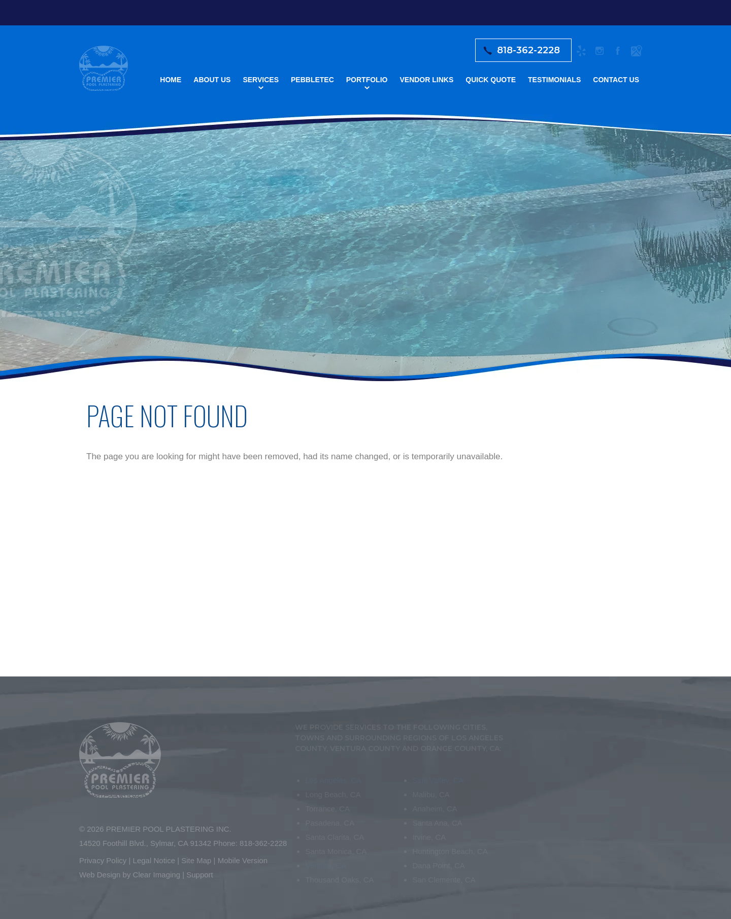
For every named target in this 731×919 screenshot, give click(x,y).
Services (261, 80)
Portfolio (367, 80)
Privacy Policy (99, 860)
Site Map (194, 860)
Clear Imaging (153, 874)
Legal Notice (151, 860)
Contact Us (616, 80)
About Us (211, 80)
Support (197, 874)
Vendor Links (426, 80)
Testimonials (554, 80)
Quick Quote (491, 80)
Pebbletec (312, 80)
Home (170, 80)
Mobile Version (239, 860)
